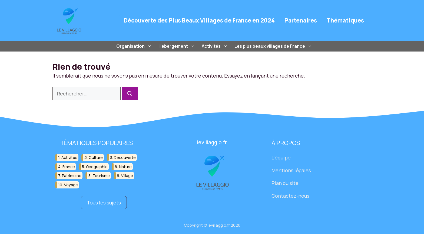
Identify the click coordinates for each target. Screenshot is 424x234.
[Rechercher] (130, 93)
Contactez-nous (290, 195)
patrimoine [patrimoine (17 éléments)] (71, 175)
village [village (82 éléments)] (127, 175)
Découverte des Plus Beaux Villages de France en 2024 (199, 20)
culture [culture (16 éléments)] (96, 157)
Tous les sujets (104, 202)
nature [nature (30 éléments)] (125, 166)
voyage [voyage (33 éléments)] (71, 184)
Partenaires (300, 20)
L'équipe (281, 157)
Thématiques (345, 20)
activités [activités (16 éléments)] (69, 157)
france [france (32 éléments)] (68, 166)
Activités (215, 46)
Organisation (134, 46)
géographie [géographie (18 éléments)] (97, 166)
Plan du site (285, 183)
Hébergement (177, 46)
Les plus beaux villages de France (273, 46)
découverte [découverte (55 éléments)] (125, 157)
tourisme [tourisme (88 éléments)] (101, 175)
